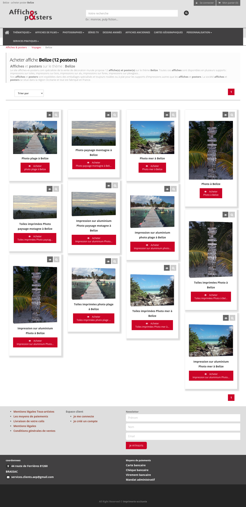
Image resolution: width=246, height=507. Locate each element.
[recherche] (186, 13)
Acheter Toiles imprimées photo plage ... (90, 310)
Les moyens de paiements (30, 416)
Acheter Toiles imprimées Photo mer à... (146, 316)
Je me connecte (84, 416)
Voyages (36, 47)
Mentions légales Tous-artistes (33, 411)
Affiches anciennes (137, 32)
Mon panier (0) (228, 2)
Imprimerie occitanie (135, 501)
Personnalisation (199, 32)
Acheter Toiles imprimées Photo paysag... (35, 234)
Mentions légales (24, 426)
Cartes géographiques (168, 32)
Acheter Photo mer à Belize (146, 167)
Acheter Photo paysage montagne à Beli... (90, 164)
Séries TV (93, 32)
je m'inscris (136, 445)
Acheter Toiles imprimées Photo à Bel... (201, 291)
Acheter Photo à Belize (201, 193)
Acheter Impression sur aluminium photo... (146, 242)
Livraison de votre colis (28, 421)
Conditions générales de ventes (34, 431)
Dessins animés (112, 32)
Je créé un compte (86, 421)
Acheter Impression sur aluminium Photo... (90, 236)
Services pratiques (26, 41)
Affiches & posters (16, 47)
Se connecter (205, 2)
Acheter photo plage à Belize (35, 167)
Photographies (73, 32)
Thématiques (22, 32)
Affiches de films (47, 32)
